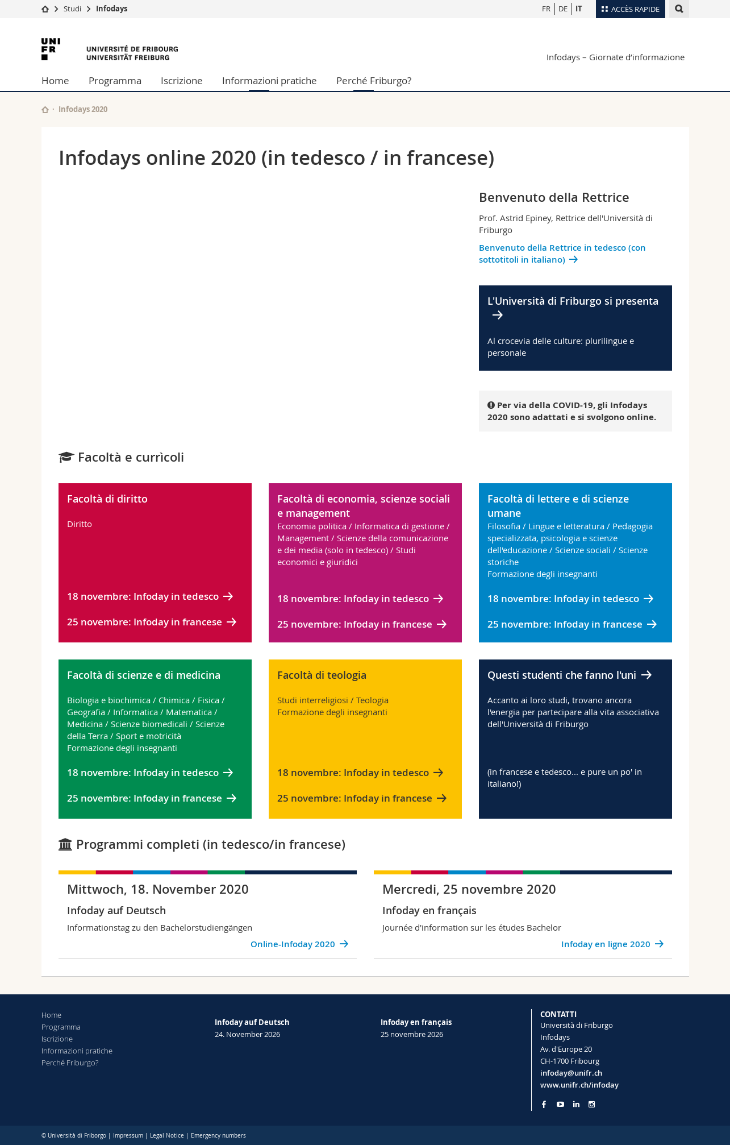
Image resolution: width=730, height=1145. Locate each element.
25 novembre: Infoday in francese (144, 621)
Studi (72, 8)
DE (563, 8)
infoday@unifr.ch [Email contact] (571, 1073)
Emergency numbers (218, 1135)
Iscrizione (182, 80)
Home (55, 80)
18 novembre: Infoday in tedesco (143, 596)
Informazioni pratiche (269, 80)
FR (546, 8)
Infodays (111, 8)
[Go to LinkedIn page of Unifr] (576, 1104)
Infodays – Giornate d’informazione (616, 57)
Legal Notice (167, 1135)
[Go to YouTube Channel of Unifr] (560, 1104)
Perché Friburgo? (373, 80)
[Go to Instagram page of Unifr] (592, 1104)
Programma (115, 80)
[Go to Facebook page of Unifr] (544, 1104)
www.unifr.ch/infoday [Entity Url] (579, 1085)
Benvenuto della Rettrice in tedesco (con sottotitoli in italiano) (562, 253)
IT (578, 8)
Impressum (128, 1135)
